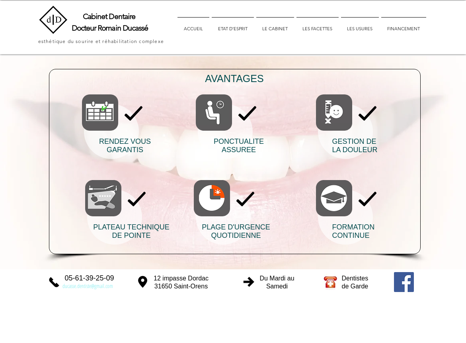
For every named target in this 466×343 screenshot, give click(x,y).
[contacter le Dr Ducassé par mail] (89, 285)
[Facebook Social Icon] (404, 282)
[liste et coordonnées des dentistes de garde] (331, 281)
